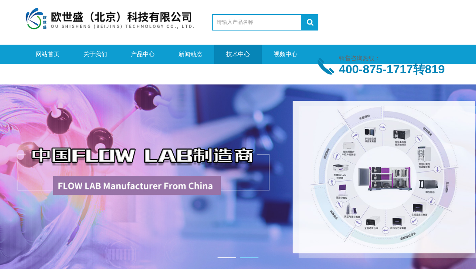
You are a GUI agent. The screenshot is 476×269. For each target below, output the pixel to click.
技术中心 (238, 54)
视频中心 (286, 54)
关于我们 (95, 54)
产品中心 (143, 54)
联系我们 (143, 73)
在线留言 (95, 73)
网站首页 (48, 54)
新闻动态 (190, 54)
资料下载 (48, 73)
